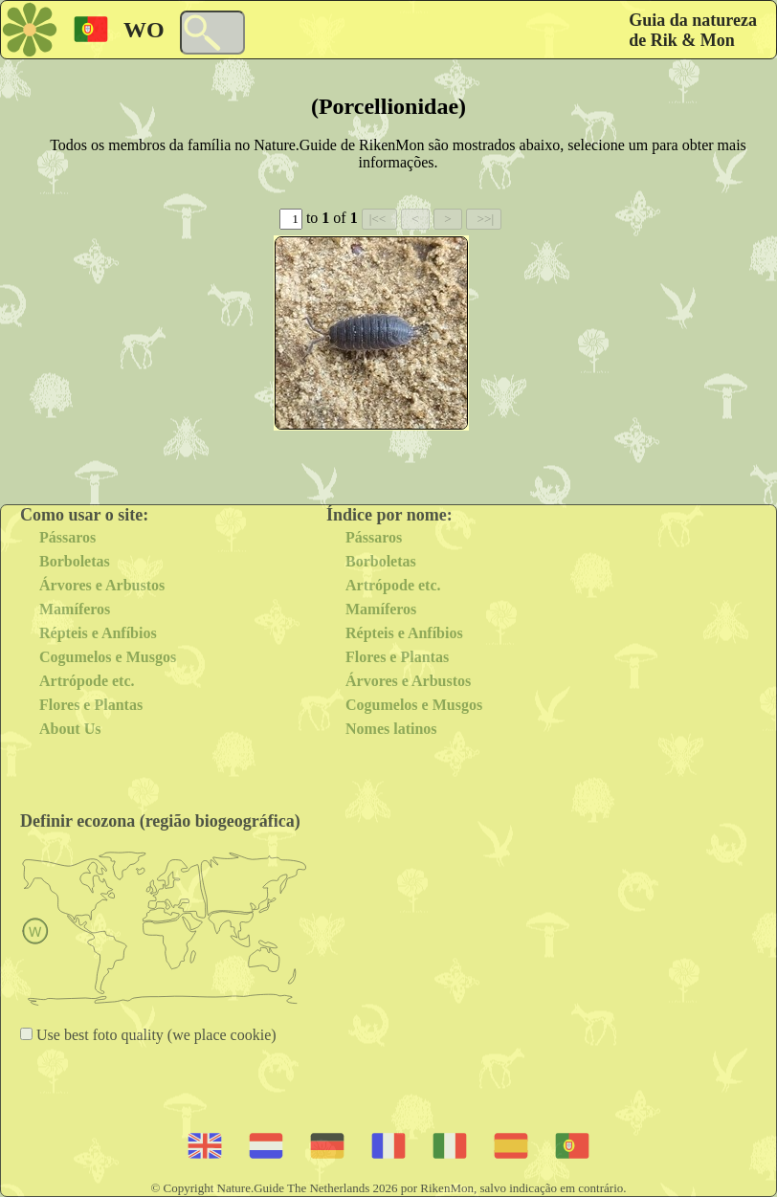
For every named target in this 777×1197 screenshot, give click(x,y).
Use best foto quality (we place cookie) (155, 1035)
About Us (69, 728)
